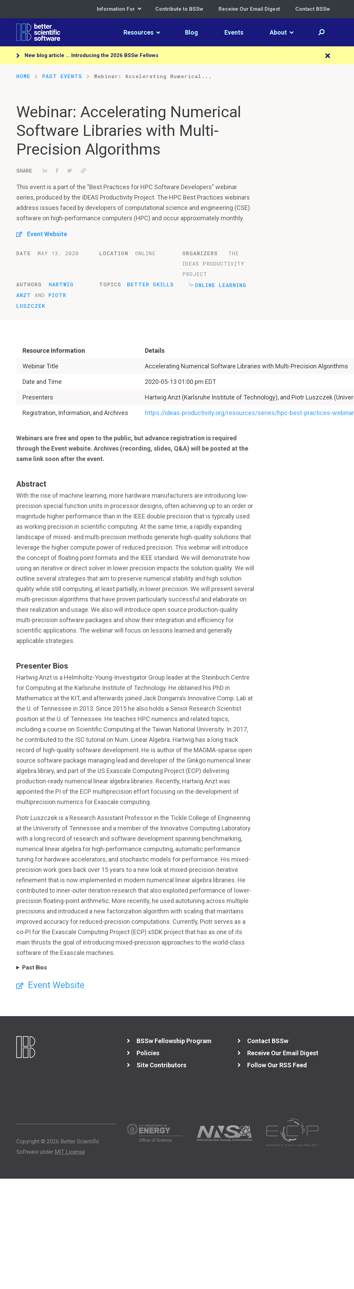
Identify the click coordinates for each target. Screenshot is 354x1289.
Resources (141, 32)
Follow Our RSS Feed (277, 1065)
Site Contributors (161, 1065)
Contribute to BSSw (179, 9)
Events (233, 32)
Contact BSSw (312, 9)
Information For (119, 9)
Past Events (62, 76)
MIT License (70, 1152)
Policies (148, 1053)
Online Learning (220, 285)
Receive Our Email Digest (249, 9)
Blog (191, 32)
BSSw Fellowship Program (174, 1040)
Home (23, 76)
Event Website (47, 234)
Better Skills (150, 284)
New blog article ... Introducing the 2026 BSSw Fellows (91, 55)
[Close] (327, 56)
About (282, 32)
